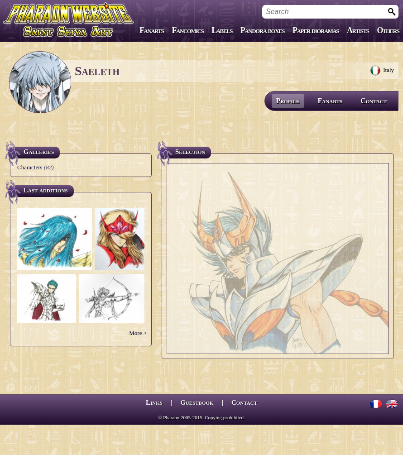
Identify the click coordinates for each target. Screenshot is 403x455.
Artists (358, 30)
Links (154, 402)
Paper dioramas (316, 30)
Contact (373, 101)
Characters (30, 167)
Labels (221, 30)
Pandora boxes (262, 30)
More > (138, 333)
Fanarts (151, 30)
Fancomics (188, 30)
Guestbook (196, 402)
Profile (288, 101)
